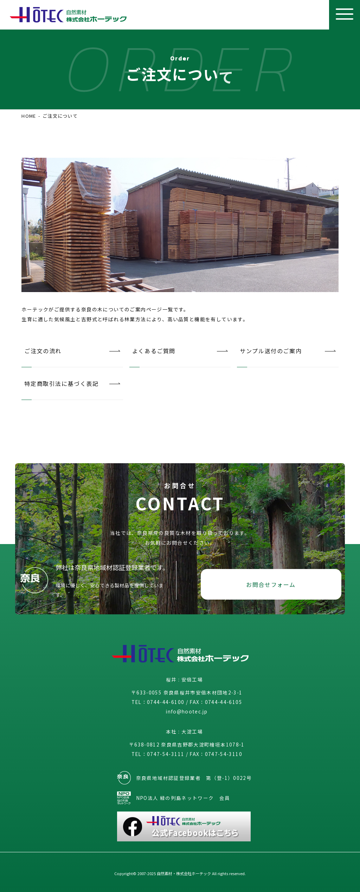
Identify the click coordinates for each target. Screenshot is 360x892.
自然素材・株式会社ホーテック (184, 873)
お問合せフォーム (271, 584)
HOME (28, 115)
